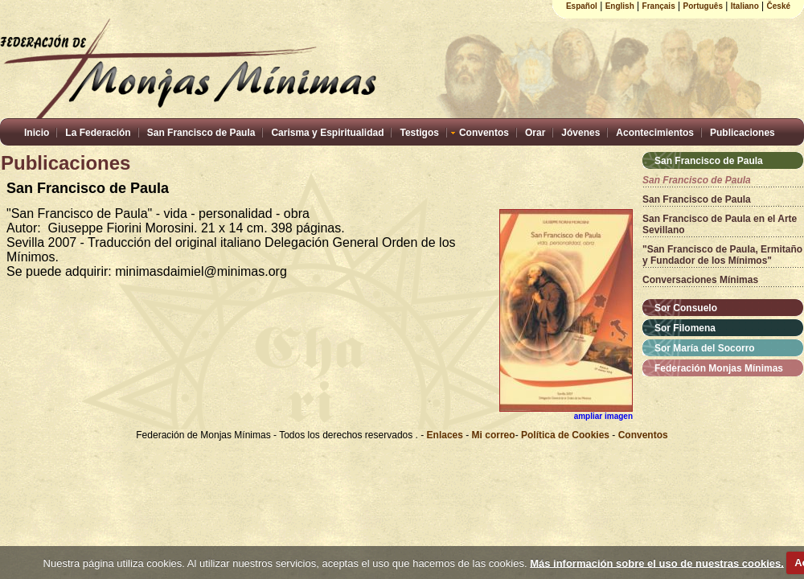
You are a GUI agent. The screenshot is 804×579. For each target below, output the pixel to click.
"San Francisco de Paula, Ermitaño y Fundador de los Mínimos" (722, 255)
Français (658, 6)
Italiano (745, 6)
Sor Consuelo (685, 308)
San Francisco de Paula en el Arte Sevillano (719, 224)
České (778, 6)
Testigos (419, 132)
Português (703, 6)
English (619, 6)
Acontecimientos (655, 132)
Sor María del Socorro (704, 348)
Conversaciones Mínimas (700, 279)
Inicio (36, 132)
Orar (535, 132)
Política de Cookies (565, 435)
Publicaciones (742, 132)
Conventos (484, 132)
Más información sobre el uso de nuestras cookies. (657, 562)
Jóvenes (580, 132)
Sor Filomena (685, 328)
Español (581, 6)
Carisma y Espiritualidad (327, 132)
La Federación (97, 132)
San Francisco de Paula (201, 132)
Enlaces (446, 435)
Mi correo (493, 435)
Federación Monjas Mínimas (718, 368)
